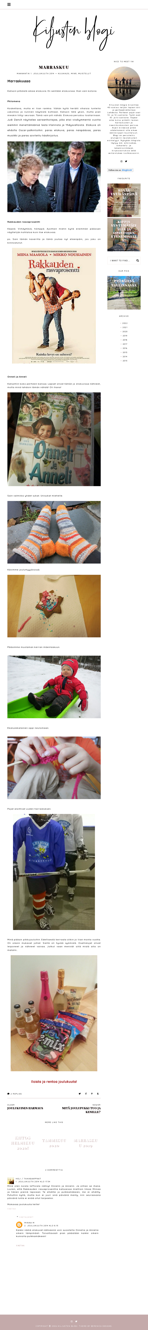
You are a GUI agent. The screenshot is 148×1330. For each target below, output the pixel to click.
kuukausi (63, 73)
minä (74, 73)
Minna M (29, 1223)
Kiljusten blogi (68, 1326)
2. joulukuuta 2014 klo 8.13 (41, 1225)
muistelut (84, 73)
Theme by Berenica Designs (95, 1326)
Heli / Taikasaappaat (28, 1179)
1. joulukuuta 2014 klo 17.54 (33, 1181)
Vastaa (11, 1209)
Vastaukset (26, 1217)
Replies (14, 1094)
